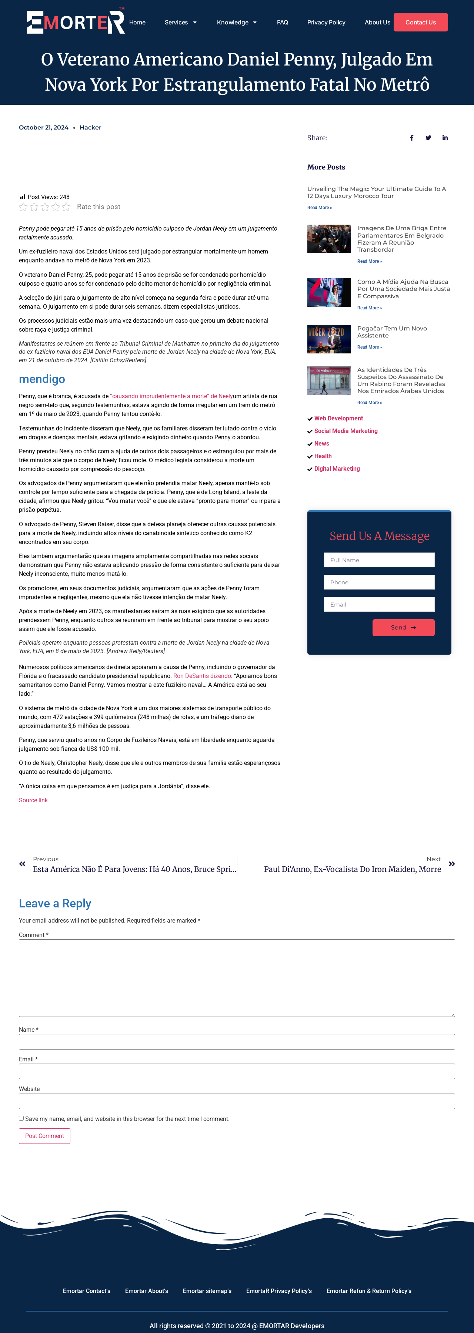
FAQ (282, 22)
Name (29, 1030)
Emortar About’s (146, 1291)
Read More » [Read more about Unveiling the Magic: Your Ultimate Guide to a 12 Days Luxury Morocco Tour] (319, 207)
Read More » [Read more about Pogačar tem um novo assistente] (369, 347)
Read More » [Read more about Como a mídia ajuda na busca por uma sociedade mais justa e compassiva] (369, 307)
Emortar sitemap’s (207, 1291)
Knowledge (237, 22)
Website (29, 1089)
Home (137, 22)
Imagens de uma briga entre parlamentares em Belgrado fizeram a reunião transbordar (402, 239)
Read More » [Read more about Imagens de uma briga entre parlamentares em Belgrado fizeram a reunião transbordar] (369, 261)
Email (28, 1059)
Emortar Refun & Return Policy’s (369, 1291)
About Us (377, 22)
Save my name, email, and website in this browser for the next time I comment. (127, 1119)
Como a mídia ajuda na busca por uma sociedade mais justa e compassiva (403, 288)
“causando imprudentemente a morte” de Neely (171, 396)
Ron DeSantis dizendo (202, 675)
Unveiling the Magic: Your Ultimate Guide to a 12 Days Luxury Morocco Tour (376, 192)
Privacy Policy (326, 22)
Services (181, 22)
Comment (34, 935)
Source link (33, 800)
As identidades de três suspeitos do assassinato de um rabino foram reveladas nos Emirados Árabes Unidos (401, 380)
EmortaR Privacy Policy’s (279, 1291)
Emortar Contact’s (86, 1291)
